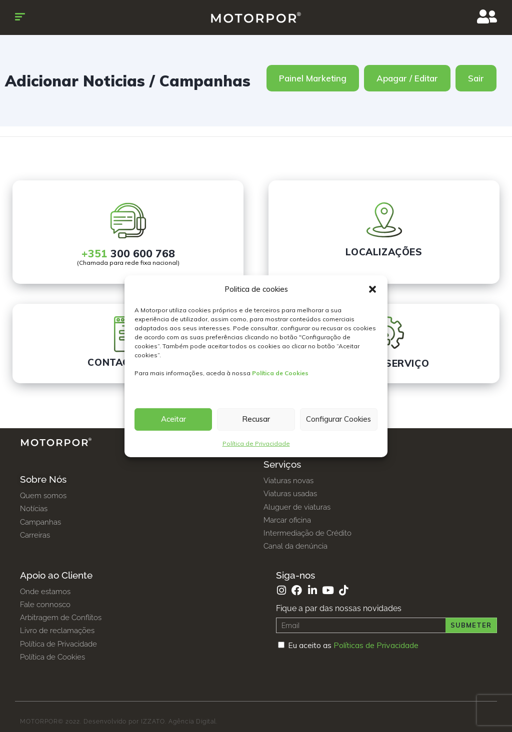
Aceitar (173, 419)
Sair (476, 78)
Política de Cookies (280, 373)
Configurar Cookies (338, 419)
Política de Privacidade (256, 443)
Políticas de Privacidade (376, 645)
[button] (373, 289)
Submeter (471, 625)
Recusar (256, 419)
